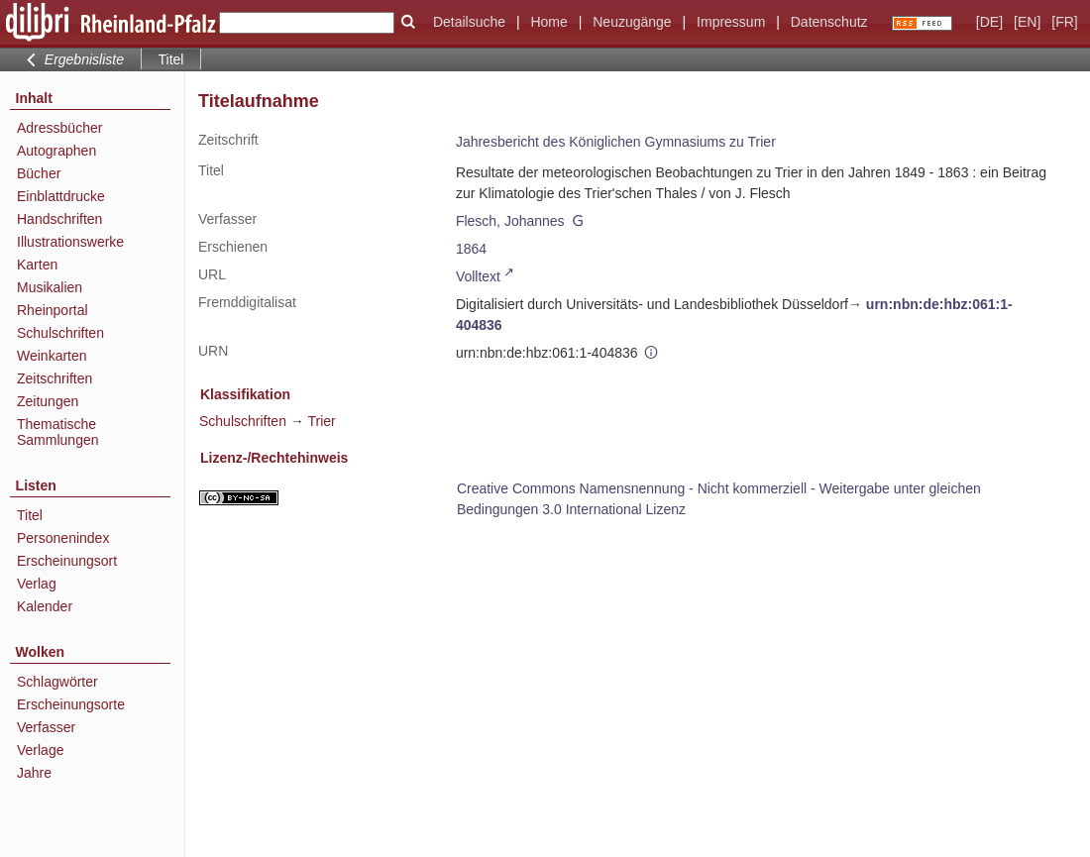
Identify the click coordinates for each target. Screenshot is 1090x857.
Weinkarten (52, 356)
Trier (321, 421)
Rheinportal (52, 310)
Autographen (56, 151)
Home (548, 22)
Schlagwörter (57, 682)
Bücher (38, 173)
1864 (471, 249)
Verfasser (46, 727)
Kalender (44, 606)
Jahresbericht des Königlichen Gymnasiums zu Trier (616, 142)
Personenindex (63, 538)
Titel (30, 515)
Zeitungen (47, 401)
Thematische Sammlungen (58, 432)
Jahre (34, 773)
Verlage (40, 750)
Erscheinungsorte (71, 704)
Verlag (36, 583)
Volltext (478, 276)
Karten (37, 264)
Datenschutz (829, 22)
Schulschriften (60, 333)
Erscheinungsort (67, 561)
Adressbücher (59, 128)
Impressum (731, 22)
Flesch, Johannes (510, 221)
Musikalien (49, 287)
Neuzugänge (632, 22)
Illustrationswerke (70, 242)
